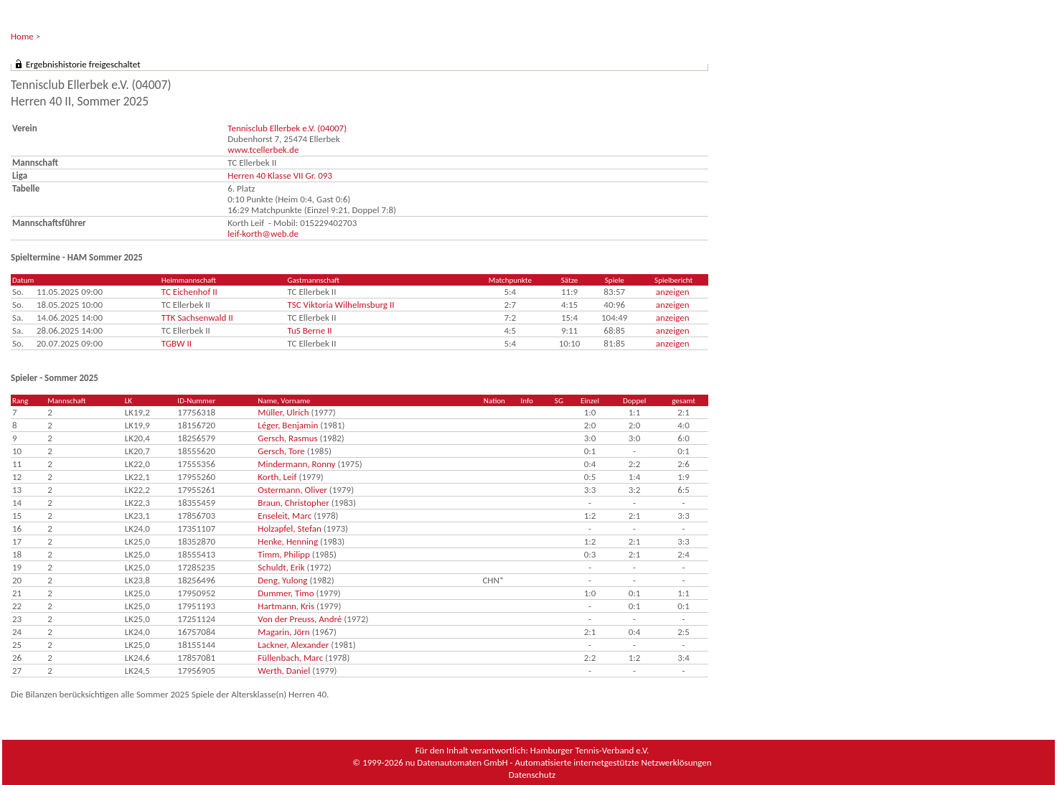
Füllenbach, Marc (290, 657)
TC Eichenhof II (189, 291)
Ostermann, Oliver (292, 489)
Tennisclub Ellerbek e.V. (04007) (287, 128)
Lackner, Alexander (293, 644)
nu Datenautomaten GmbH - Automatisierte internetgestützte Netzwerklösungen (558, 762)
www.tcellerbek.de (263, 149)
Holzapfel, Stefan (289, 528)
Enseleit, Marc (284, 515)
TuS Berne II (309, 330)
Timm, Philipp (283, 554)
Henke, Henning (288, 541)
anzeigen (673, 291)
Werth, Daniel (284, 670)
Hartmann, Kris (286, 606)
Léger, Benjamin (288, 425)
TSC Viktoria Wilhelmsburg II (340, 304)
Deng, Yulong (282, 580)
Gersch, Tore (281, 451)
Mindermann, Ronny (296, 464)
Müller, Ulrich (283, 412)
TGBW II (176, 343)
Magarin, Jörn (283, 631)
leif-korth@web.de (263, 233)
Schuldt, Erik (281, 567)
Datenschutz (532, 774)
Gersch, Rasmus (287, 438)
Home (22, 36)
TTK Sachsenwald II (197, 317)
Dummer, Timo (286, 593)
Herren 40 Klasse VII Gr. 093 (279, 175)
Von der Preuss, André (300, 619)
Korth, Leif (277, 476)
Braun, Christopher (293, 502)
